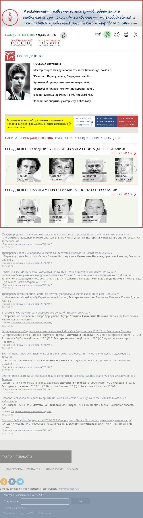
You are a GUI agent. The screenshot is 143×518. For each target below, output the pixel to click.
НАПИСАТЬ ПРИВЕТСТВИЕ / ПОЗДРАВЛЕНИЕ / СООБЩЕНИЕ (63, 140)
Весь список (121, 155)
